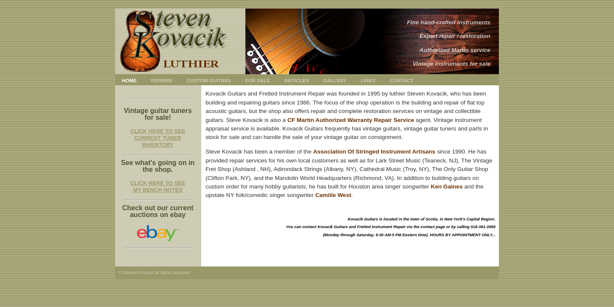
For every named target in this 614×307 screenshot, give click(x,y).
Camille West (333, 195)
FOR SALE (257, 80)
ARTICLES (296, 80)
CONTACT (402, 80)
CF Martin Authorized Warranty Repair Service (350, 120)
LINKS (368, 80)
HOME (129, 80)
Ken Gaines (447, 186)
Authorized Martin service (455, 50)
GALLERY (335, 80)
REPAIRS (161, 80)
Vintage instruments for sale (451, 64)
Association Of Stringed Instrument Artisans (374, 151)
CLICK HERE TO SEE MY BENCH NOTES (157, 186)
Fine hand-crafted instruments (448, 22)
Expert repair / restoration (455, 36)
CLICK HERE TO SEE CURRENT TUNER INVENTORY (157, 138)
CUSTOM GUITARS (209, 80)
